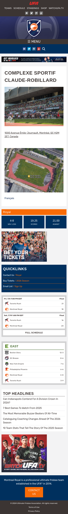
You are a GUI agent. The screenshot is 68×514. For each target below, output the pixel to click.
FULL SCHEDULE (34, 332)
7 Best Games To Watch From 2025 (22, 408)
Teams (7, 8)
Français (9, 198)
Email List (8, 286)
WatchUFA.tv (56, 8)
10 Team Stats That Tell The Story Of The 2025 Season (33, 428)
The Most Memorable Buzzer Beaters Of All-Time (30, 413)
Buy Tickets (8, 281)
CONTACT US (34, 492)
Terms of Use (34, 507)
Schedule (19, 8)
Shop (44, 8)
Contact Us (8, 275)
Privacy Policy (34, 511)
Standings (33, 8)
